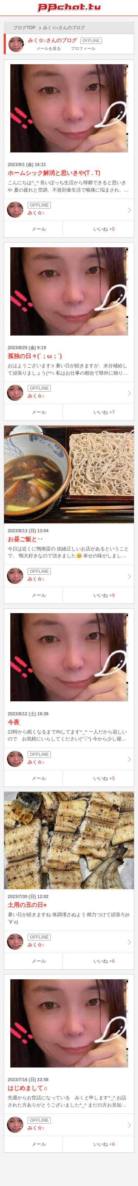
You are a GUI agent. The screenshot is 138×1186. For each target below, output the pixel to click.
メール (39, 229)
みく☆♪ (69, 210)
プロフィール (83, 48)
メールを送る (48, 48)
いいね (104, 229)
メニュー (130, 8)
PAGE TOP (125, 1166)
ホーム (7, 8)
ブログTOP (24, 27)
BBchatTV (69, 8)
